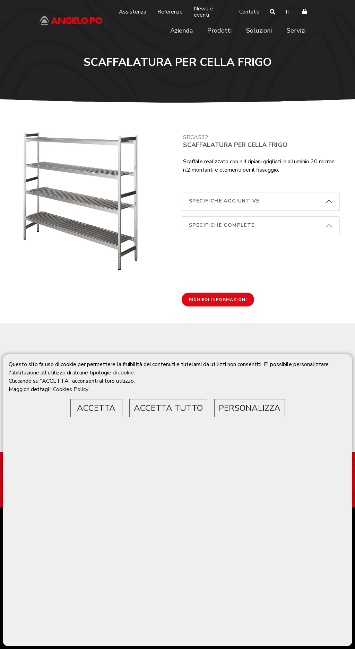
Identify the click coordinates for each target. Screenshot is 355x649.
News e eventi (203, 12)
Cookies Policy (70, 389)
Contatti (249, 12)
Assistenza (132, 12)
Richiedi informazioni (218, 299)
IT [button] (288, 12)
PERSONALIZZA (249, 408)
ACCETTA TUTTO (168, 408)
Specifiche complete (222, 225)
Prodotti (219, 30)
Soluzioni (259, 30)
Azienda (181, 30)
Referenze (170, 12)
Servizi (296, 30)
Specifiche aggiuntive (224, 201)
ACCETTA (96, 408)
